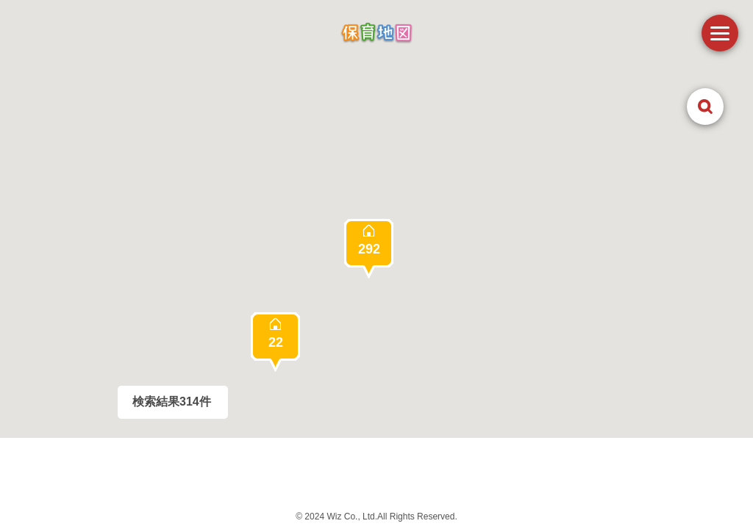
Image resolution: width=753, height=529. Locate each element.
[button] (368, 248)
